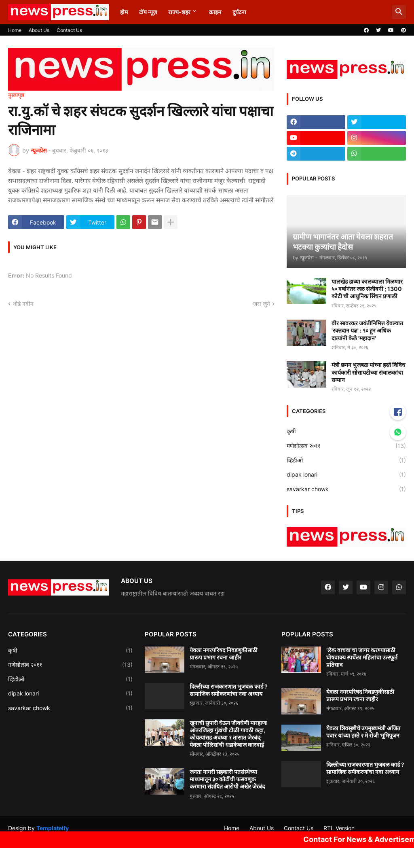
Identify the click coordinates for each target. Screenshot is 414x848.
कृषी (346, 431)
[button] (399, 12)
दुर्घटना (239, 11)
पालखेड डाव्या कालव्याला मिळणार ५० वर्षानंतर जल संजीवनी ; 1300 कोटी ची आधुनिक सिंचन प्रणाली (367, 288)
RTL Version (339, 828)
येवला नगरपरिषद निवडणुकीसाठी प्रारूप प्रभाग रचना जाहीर (224, 654)
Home (14, 30)
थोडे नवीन (23, 303)
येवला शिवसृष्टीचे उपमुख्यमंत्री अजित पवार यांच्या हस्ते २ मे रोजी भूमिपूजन (363, 732)
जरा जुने (261, 303)
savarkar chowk (346, 489)
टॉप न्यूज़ (148, 11)
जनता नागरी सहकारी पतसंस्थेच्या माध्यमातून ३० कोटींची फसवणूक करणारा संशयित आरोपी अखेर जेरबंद (227, 779)
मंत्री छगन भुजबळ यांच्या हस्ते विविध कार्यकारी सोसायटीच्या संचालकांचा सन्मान (369, 372)
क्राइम (215, 11)
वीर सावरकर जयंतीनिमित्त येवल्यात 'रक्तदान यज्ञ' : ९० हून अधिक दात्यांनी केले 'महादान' (367, 330)
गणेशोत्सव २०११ (346, 446)
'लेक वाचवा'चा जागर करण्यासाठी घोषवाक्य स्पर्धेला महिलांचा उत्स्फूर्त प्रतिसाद (361, 657)
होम (124, 11)
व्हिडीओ (346, 460)
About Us (39, 30)
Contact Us (69, 30)
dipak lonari (346, 475)
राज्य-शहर (179, 11)
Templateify (52, 828)
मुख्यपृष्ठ (16, 95)
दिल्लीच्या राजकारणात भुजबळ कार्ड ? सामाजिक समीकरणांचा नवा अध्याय (229, 690)
